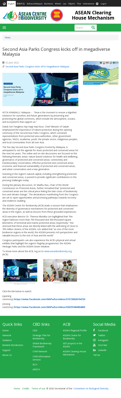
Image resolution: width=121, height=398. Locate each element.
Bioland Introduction (12, 345)
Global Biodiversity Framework (42, 345)
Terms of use (38, 388)
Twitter (101, 335)
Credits (25, 388)
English (11, 3)
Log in (103, 3)
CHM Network (40, 351)
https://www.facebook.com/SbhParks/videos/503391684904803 (49, 307)
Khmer (58, 3)
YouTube (102, 345)
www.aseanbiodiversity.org (58, 251)
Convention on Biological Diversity (90, 388)
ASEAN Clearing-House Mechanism (74, 353)
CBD (35, 330)
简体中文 (21, 3)
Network (6, 335)
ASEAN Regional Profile (75, 330)
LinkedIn (102, 350)
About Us (7, 355)
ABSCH (36, 369)
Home (5, 330)
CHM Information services (41, 358)
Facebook (103, 330)
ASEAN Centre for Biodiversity (72, 337)
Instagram (103, 340)
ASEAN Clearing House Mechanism (93, 15)
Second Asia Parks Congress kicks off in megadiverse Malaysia (37, 66)
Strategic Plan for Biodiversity (41, 337)
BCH (35, 364)
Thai (79, 3)
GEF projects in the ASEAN (72, 345)
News (8, 37)
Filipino (71, 3)
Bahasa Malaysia (34, 3)
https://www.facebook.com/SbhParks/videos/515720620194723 (49, 299)
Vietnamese (88, 3)
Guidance (7, 340)
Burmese (48, 3)
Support (6, 350)
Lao (64, 3)
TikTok (96, 355)
